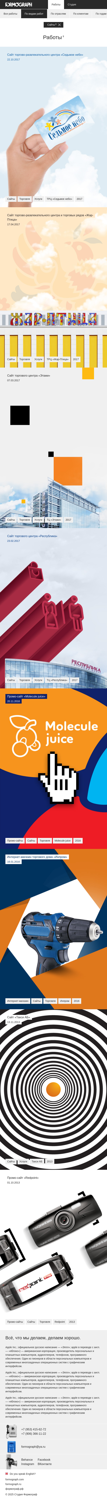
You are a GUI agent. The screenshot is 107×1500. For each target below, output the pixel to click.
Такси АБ (37, 1161)
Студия (72, 4)
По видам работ (34, 13)
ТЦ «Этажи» (54, 519)
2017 (79, 198)
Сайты (53, 25)
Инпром (64, 1001)
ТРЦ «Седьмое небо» (59, 198)
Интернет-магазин (18, 1001)
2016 (78, 840)
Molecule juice (63, 840)
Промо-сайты (15, 840)
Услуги (38, 198)
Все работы (10, 13)
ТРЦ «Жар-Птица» (58, 359)
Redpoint (60, 1321)
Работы (56, 4)
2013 (50, 1161)
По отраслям (58, 13)
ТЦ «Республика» (57, 680)
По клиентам (80, 13)
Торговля (24, 198)
